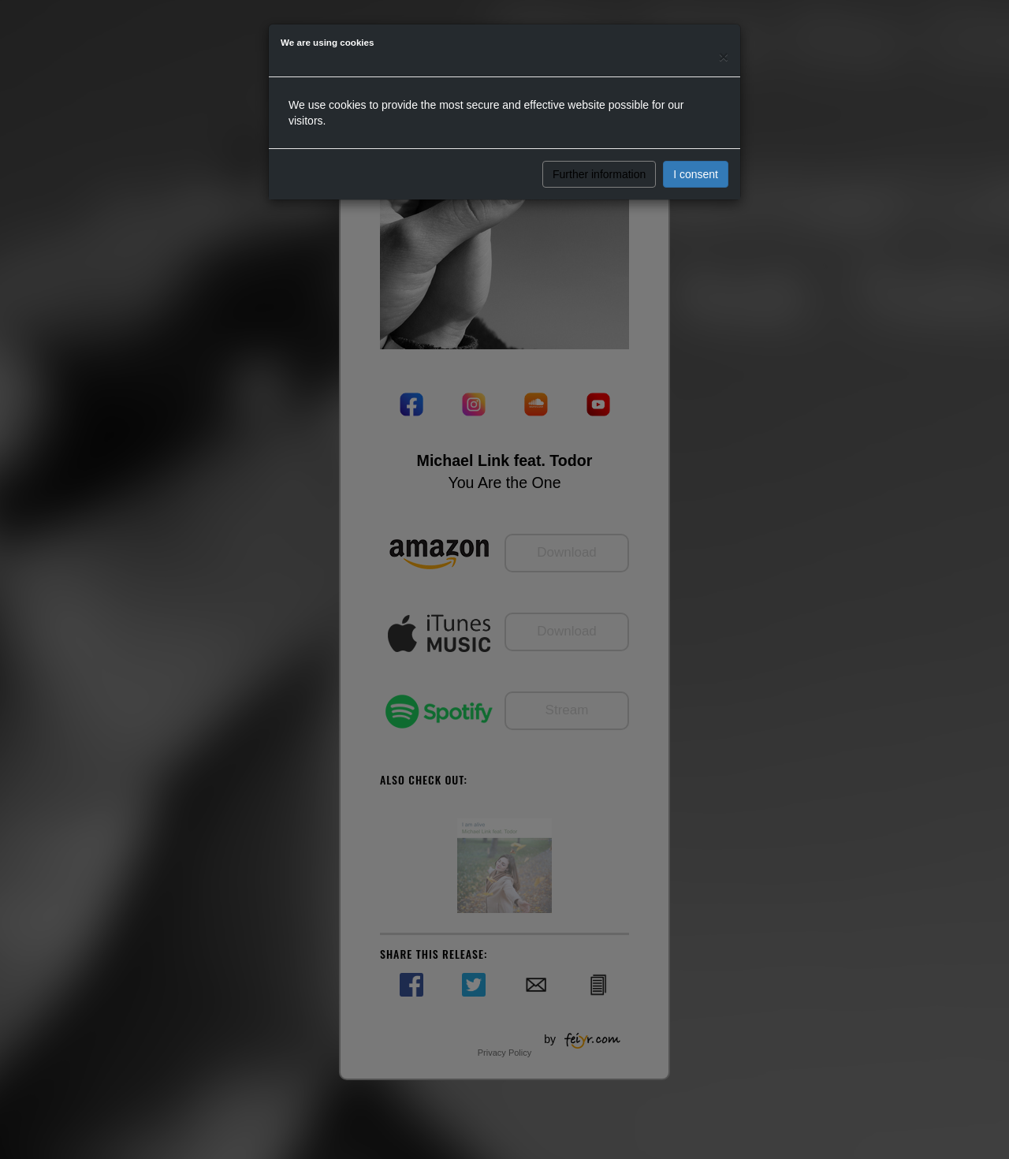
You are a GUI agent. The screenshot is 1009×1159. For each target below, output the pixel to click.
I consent (695, 174)
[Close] (723, 56)
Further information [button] (599, 174)
